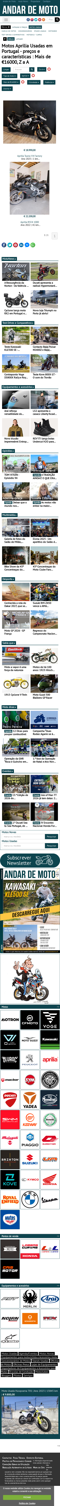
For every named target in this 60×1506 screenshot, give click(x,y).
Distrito (7, 88)
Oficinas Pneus (21, 1364)
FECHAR (27, 1497)
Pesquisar (51, 836)
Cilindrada (34, 82)
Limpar (6, 69)
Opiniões (8, 450)
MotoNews (9, 258)
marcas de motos (9, 30)
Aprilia (25, 75)
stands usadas (40, 30)
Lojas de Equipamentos (44, 1364)
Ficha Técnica (19, 1457)
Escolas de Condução (21, 1371)
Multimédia (9, 514)
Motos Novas (47, 1353)
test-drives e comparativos (13, 34)
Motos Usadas (9, 1353)
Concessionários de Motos (16, 1360)
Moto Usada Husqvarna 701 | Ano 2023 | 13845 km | (30, 1411)
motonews (52, 30)
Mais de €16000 (10, 82)
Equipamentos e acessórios (18, 386)
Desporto (8, 579)
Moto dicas (9, 707)
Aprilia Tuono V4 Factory (29, 155)
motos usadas (35, 27)
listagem (19, 38)
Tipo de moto (9, 76)
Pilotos (17, 1375)
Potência (49, 82)
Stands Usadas (40, 1360)
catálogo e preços (19, 27)
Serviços (28, 1375)
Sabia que (8, 642)
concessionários (25, 30)
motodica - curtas (34, 34)
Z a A (42, 69)
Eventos (7, 771)
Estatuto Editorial (35, 1457)
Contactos (7, 1457)
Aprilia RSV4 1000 (29, 222)
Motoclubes (41, 1371)
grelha (11, 38)
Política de (27, 1503)
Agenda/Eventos (28, 1353)
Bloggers (6, 1375)
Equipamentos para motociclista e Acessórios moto (29, 1357)
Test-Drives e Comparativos (18, 322)
